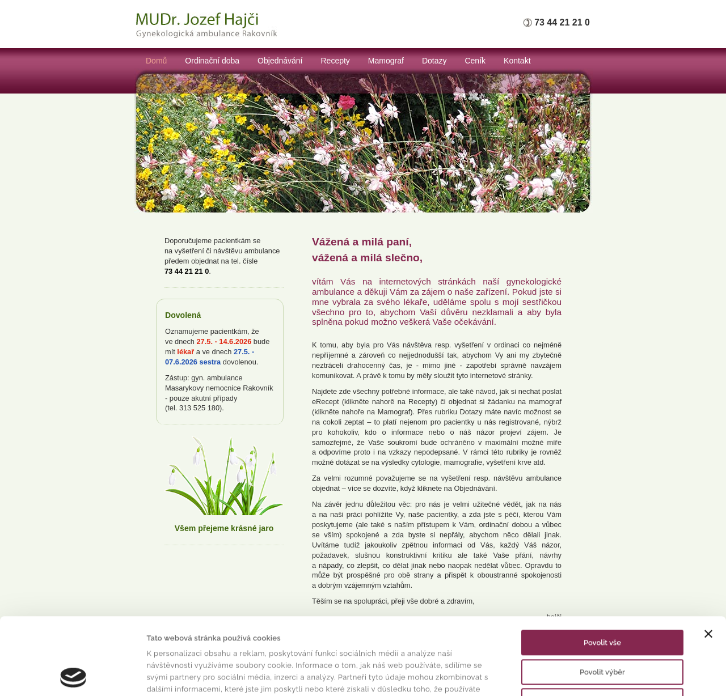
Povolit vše (602, 570)
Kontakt (517, 60)
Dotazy (434, 60)
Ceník (475, 60)
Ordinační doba (212, 60)
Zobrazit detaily (548, 674)
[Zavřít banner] (708, 562)
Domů (156, 60)
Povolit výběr (602, 600)
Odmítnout (602, 629)
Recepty (335, 60)
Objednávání (280, 60)
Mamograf (386, 60)
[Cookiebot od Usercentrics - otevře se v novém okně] (73, 675)
